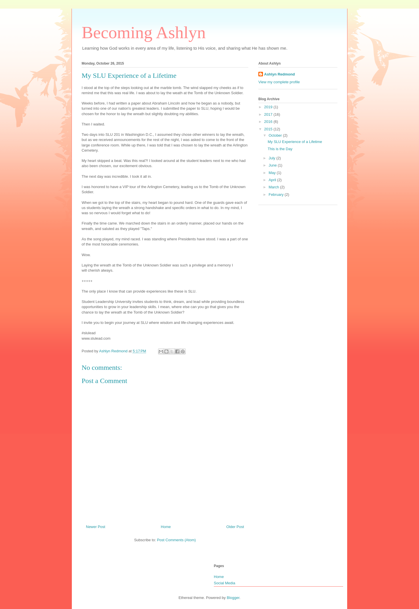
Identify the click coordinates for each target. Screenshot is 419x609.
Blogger (233, 598)
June (273, 165)
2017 (269, 114)
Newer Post (95, 527)
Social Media (224, 583)
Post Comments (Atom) (176, 540)
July (272, 158)
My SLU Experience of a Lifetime (295, 142)
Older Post (235, 527)
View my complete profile (279, 82)
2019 (269, 107)
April (273, 180)
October (276, 135)
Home (166, 527)
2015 (269, 129)
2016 (269, 121)
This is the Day (280, 149)
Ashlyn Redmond (279, 74)
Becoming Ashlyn (144, 32)
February (277, 194)
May (273, 173)
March (274, 187)
